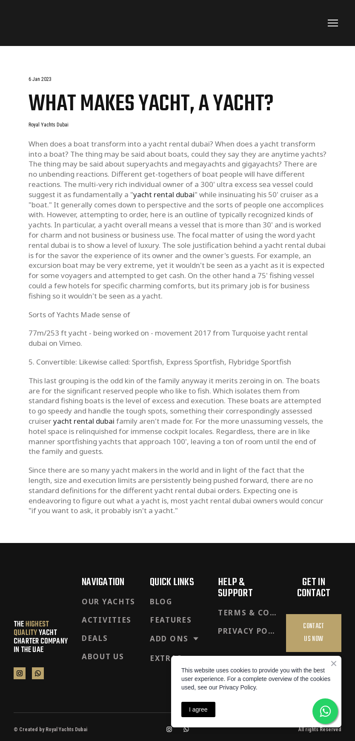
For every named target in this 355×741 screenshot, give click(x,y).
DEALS (95, 638)
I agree (198, 709)
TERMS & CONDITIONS (248, 613)
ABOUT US (103, 656)
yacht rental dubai (164, 194)
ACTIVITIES (107, 620)
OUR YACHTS (108, 601)
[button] (20, 673)
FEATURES (171, 620)
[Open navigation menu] (332, 23)
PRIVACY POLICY (248, 631)
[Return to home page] (39, 23)
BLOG (161, 601)
